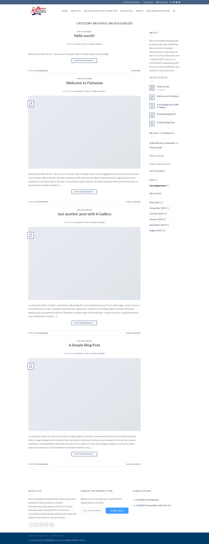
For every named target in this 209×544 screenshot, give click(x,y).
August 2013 (155, 230)
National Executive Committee (100, 11)
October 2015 (156, 213)
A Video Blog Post (166, 122)
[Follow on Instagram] (174, 2)
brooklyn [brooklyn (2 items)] (152, 164)
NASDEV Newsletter (131, 2)
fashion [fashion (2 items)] (158, 164)
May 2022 (154, 202)
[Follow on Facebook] (171, 2)
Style (151, 179)
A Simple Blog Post (84, 345)
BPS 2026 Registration (158, 11)
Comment (135, 70)
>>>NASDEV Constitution (146, 499)
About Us (76, 11)
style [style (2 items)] (163, 164)
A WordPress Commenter (162, 143)
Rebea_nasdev (95, 44)
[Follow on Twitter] (176, 2)
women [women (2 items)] (168, 164)
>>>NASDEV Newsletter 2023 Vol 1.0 (152, 505)
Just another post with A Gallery (84, 214)
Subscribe (117, 510)
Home (65, 11)
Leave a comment (133, 201)
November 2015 (157, 208)
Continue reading (84, 60)
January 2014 (156, 219)
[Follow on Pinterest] (51, 524)
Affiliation (126, 11)
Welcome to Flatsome (84, 83)
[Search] (174, 11)
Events (139, 11)
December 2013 (157, 224)
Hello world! (84, 35)
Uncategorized (84, 32)
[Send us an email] (179, 2)
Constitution (148, 2)
